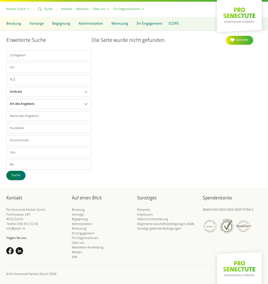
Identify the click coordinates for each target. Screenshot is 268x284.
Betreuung (79, 228)
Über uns (78, 243)
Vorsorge (78, 214)
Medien (77, 252)
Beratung (78, 210)
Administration (82, 224)
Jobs (74, 257)
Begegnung (80, 219)
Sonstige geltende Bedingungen (159, 228)
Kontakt (66, 9)
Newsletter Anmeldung (87, 247)
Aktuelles (82, 9)
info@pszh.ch (15, 228)
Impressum (145, 214)
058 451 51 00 (27, 224)
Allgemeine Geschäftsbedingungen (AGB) (165, 224)
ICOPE (174, 24)
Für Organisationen (85, 238)
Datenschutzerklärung (152, 219)
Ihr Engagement (83, 233)
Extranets (143, 210)
